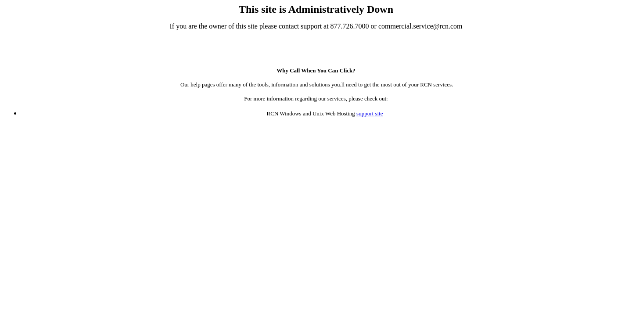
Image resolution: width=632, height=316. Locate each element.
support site (369, 113)
